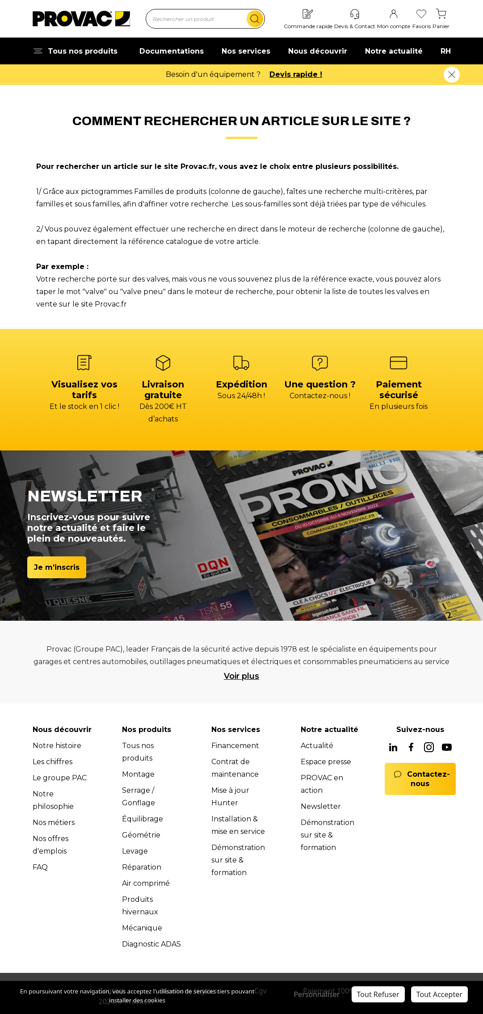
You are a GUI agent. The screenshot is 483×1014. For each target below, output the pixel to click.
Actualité (317, 745)
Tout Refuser (378, 994)
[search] (255, 18)
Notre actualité (394, 51)
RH (446, 51)
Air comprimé (146, 883)
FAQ (40, 867)
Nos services (246, 51)
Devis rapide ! (295, 74)
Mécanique (142, 928)
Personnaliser (317, 994)
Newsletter (321, 806)
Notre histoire (57, 745)
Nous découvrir (317, 51)
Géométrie (141, 835)
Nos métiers (54, 822)
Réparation (141, 867)
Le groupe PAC (60, 778)
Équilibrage (142, 819)
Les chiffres (52, 761)
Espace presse (326, 761)
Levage (135, 851)
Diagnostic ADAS (151, 944)
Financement (235, 745)
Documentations (171, 51)
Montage (138, 774)
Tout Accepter (439, 994)
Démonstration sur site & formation (238, 860)
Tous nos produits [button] (75, 51)
